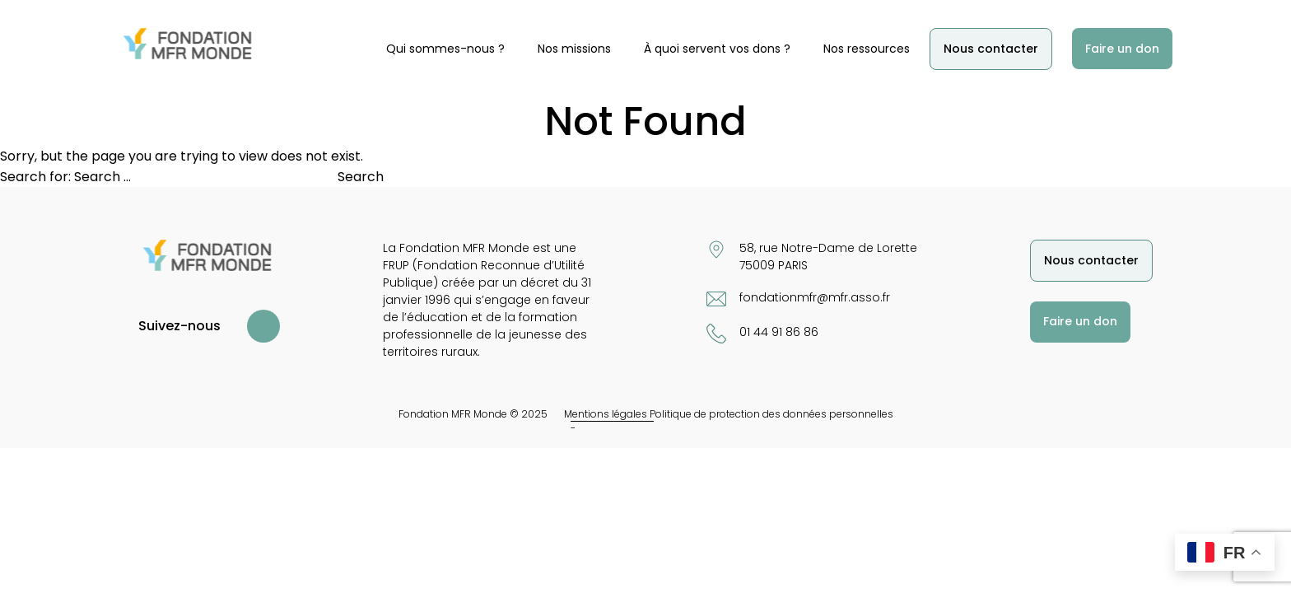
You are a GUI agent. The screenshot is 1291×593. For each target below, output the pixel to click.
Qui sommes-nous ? (445, 49)
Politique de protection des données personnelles (771, 414)
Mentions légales (605, 414)
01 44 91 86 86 (778, 332)
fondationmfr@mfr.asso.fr (814, 297)
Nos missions (574, 49)
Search (361, 176)
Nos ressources (866, 49)
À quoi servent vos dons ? (717, 49)
